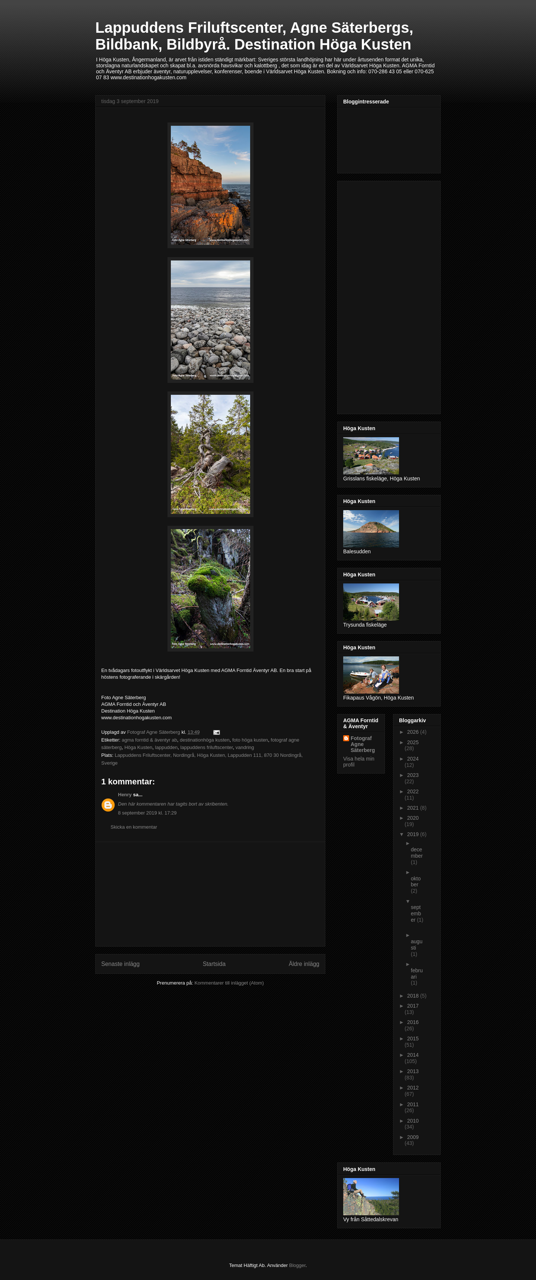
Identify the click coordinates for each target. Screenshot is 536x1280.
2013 (413, 1071)
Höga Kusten (138, 747)
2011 (413, 1104)
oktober (416, 882)
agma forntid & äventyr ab (149, 740)
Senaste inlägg (120, 964)
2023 (413, 775)
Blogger (297, 1265)
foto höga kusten (250, 740)
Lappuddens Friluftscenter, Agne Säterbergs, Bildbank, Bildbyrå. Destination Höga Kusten (254, 35)
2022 (413, 791)
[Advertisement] (210, 894)
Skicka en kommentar (134, 827)
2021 (413, 808)
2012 (413, 1088)
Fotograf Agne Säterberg (363, 744)
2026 (413, 732)
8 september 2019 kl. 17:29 (147, 813)
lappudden (166, 747)
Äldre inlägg (304, 964)
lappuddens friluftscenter (207, 747)
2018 (413, 996)
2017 (413, 1006)
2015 (413, 1038)
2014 (413, 1055)
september (416, 913)
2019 (413, 834)
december (417, 853)
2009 (413, 1137)
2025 (413, 742)
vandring (245, 747)
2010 (413, 1121)
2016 (413, 1022)
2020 (413, 818)
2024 (413, 759)
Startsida (214, 964)
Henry (125, 794)
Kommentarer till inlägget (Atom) (229, 983)
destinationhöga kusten (205, 740)
